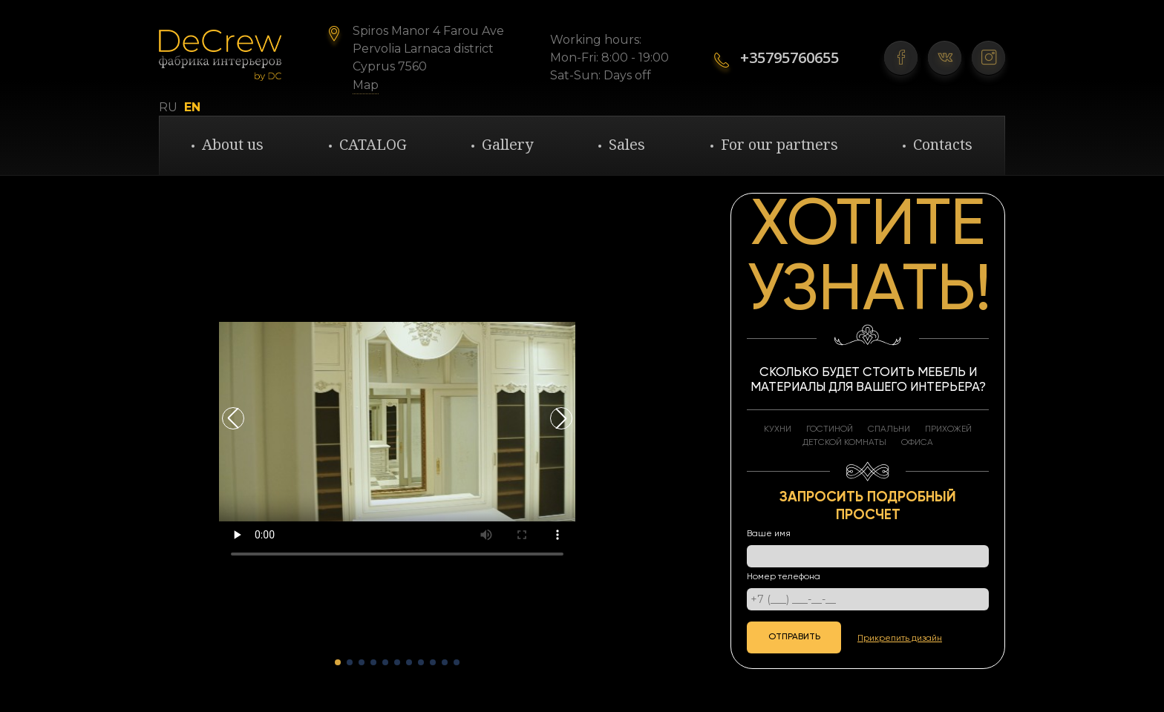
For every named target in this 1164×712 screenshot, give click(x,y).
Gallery (507, 144)
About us (233, 144)
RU (168, 107)
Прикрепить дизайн (899, 638)
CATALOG (373, 144)
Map (366, 85)
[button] (561, 418)
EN (192, 107)
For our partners (779, 144)
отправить (794, 637)
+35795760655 (789, 57)
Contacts (942, 144)
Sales (627, 144)
